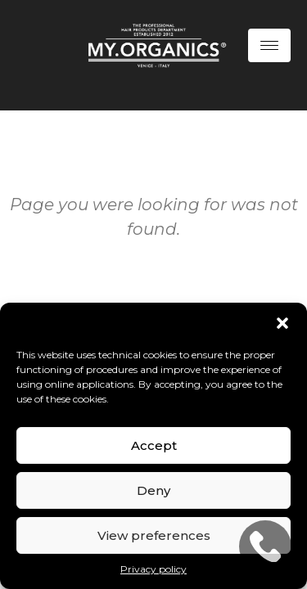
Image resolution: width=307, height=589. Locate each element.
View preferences (153, 535)
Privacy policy (153, 569)
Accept (154, 445)
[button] (282, 323)
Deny (153, 490)
